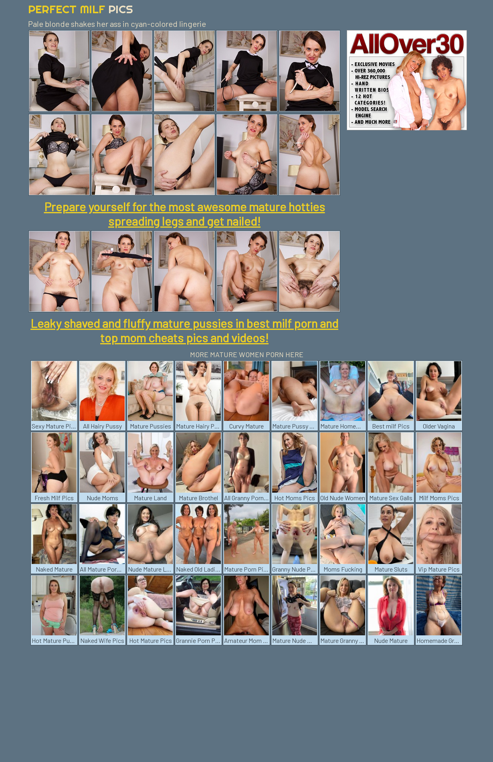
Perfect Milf (80, 9)
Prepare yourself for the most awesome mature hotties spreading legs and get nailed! (184, 213)
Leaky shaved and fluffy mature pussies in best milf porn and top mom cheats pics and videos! (184, 330)
